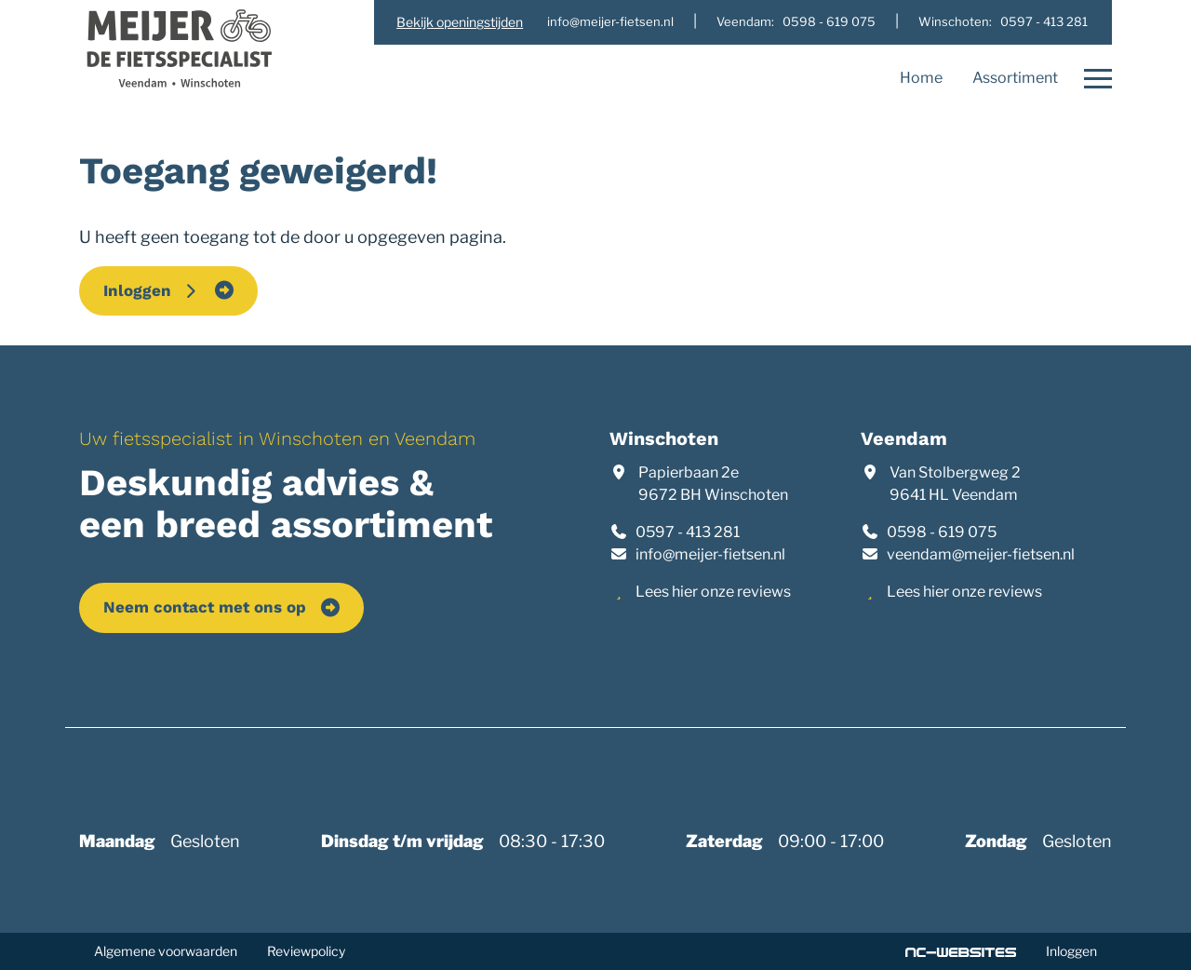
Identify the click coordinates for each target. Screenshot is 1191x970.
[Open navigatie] (1092, 78)
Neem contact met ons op (204, 607)
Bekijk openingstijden (459, 22)
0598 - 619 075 (942, 532)
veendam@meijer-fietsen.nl (981, 554)
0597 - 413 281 (688, 532)
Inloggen (151, 290)
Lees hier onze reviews (713, 591)
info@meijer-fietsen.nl (710, 554)
